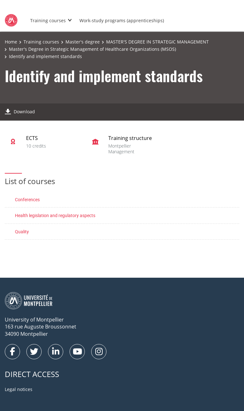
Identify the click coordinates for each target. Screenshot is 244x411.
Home (11, 42)
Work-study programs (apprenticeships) (121, 20)
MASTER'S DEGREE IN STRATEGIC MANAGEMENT (157, 42)
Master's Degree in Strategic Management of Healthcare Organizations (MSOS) (92, 49)
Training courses (48, 20)
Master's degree (82, 42)
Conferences (27, 199)
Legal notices (18, 389)
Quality (22, 232)
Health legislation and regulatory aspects (55, 215)
